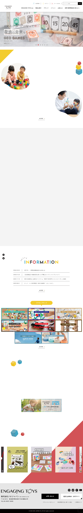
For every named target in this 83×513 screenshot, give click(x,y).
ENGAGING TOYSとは (27, 8)
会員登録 (37, 3)
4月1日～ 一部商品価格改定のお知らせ (29, 270)
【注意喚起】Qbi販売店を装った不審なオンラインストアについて (36, 275)
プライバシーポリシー (49, 502)
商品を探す (39, 8)
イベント (53, 8)
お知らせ (60, 8)
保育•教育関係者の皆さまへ (72, 8)
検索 (80, 3)
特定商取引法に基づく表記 (65, 502)
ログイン (47, 3)
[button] (36, 44)
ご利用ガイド (78, 502)
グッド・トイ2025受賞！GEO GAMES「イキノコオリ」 (33, 283)
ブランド (46, 8)
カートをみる (57, 3)
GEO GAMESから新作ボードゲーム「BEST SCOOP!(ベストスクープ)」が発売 (39, 279)
